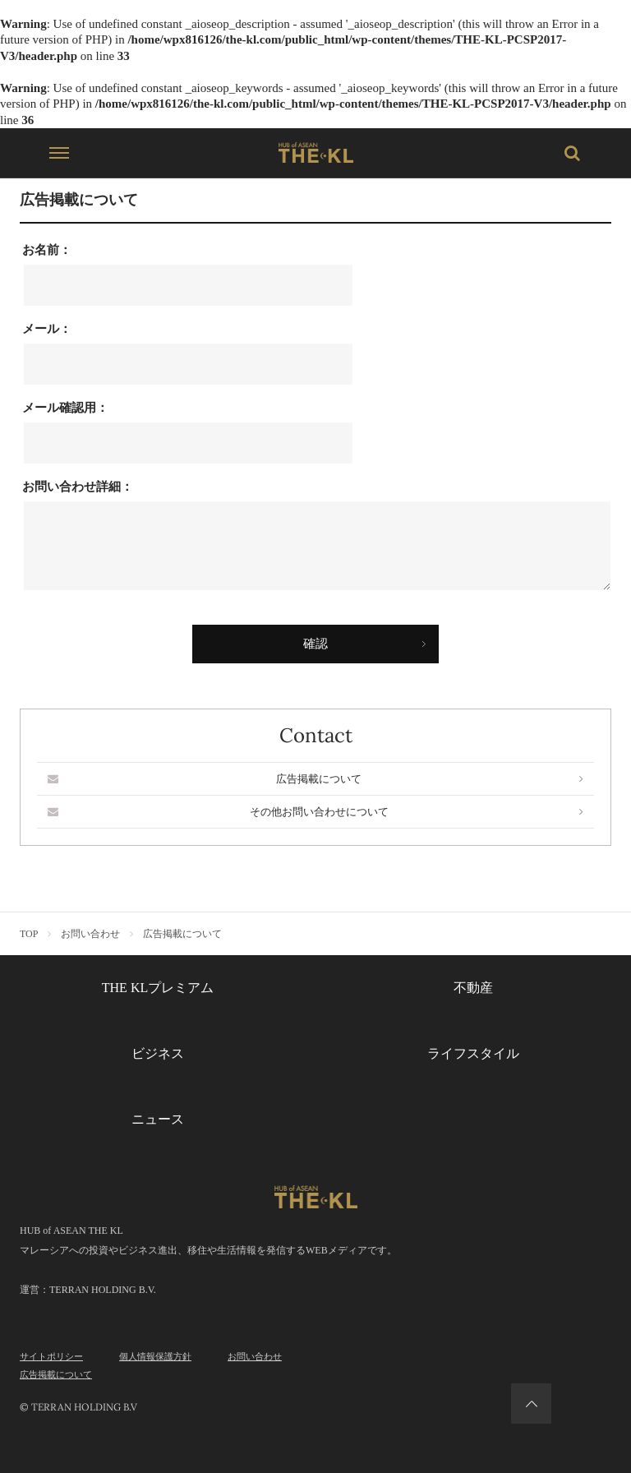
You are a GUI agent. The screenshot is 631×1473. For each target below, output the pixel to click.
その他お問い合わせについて (315, 812)
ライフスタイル (473, 1053)
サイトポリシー (51, 1356)
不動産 (473, 988)
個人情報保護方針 (155, 1356)
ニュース (157, 1119)
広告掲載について (315, 779)
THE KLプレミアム (158, 988)
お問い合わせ (255, 1356)
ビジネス (157, 1053)
